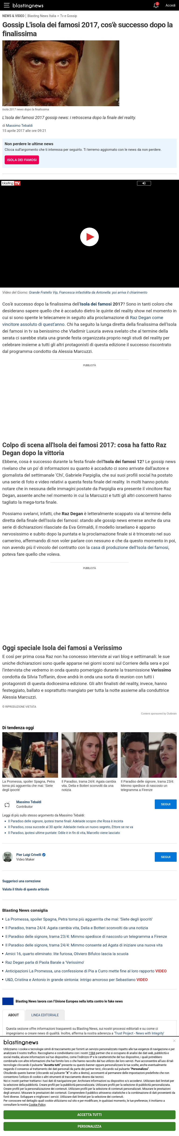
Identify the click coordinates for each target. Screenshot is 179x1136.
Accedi (170, 5)
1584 (92, 1053)
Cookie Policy (37, 1104)
